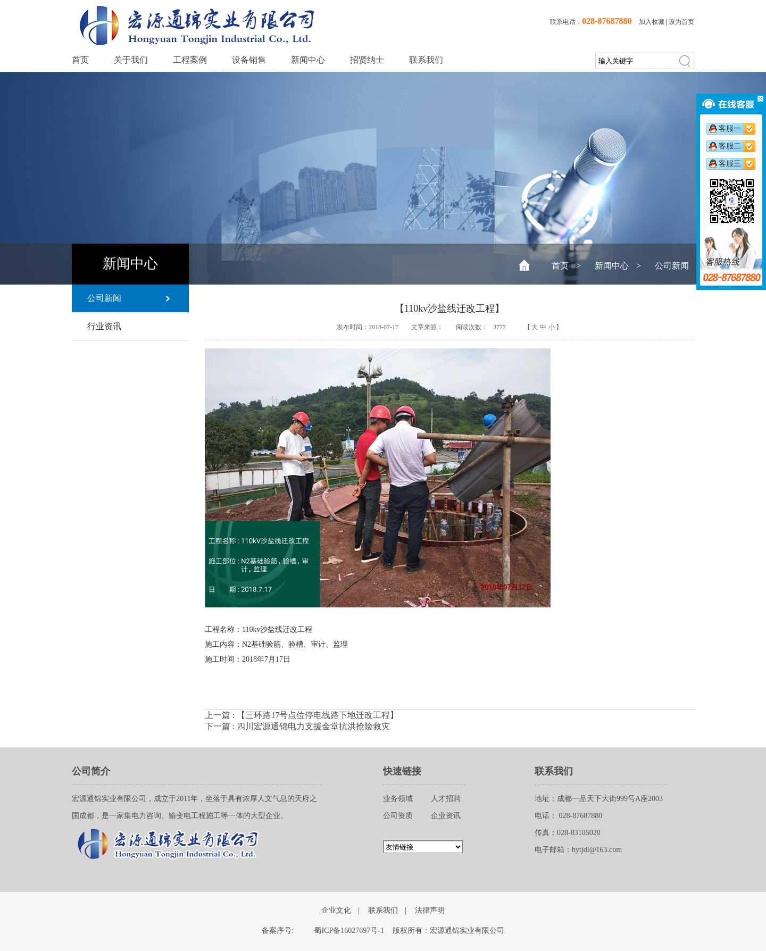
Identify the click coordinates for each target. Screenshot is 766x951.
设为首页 (681, 22)
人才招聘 (446, 799)
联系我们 (426, 59)
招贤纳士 (367, 59)
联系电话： (590, 22)
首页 (80, 59)
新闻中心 (308, 59)
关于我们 (131, 59)
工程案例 (190, 59)
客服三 (730, 164)
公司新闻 (672, 265)
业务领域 (398, 799)
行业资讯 (104, 326)
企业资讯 (446, 816)
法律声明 (430, 910)
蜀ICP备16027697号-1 (349, 931)
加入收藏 (651, 22)
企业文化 (336, 910)
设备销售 (249, 59)
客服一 (730, 128)
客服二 (730, 146)
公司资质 (398, 816)
